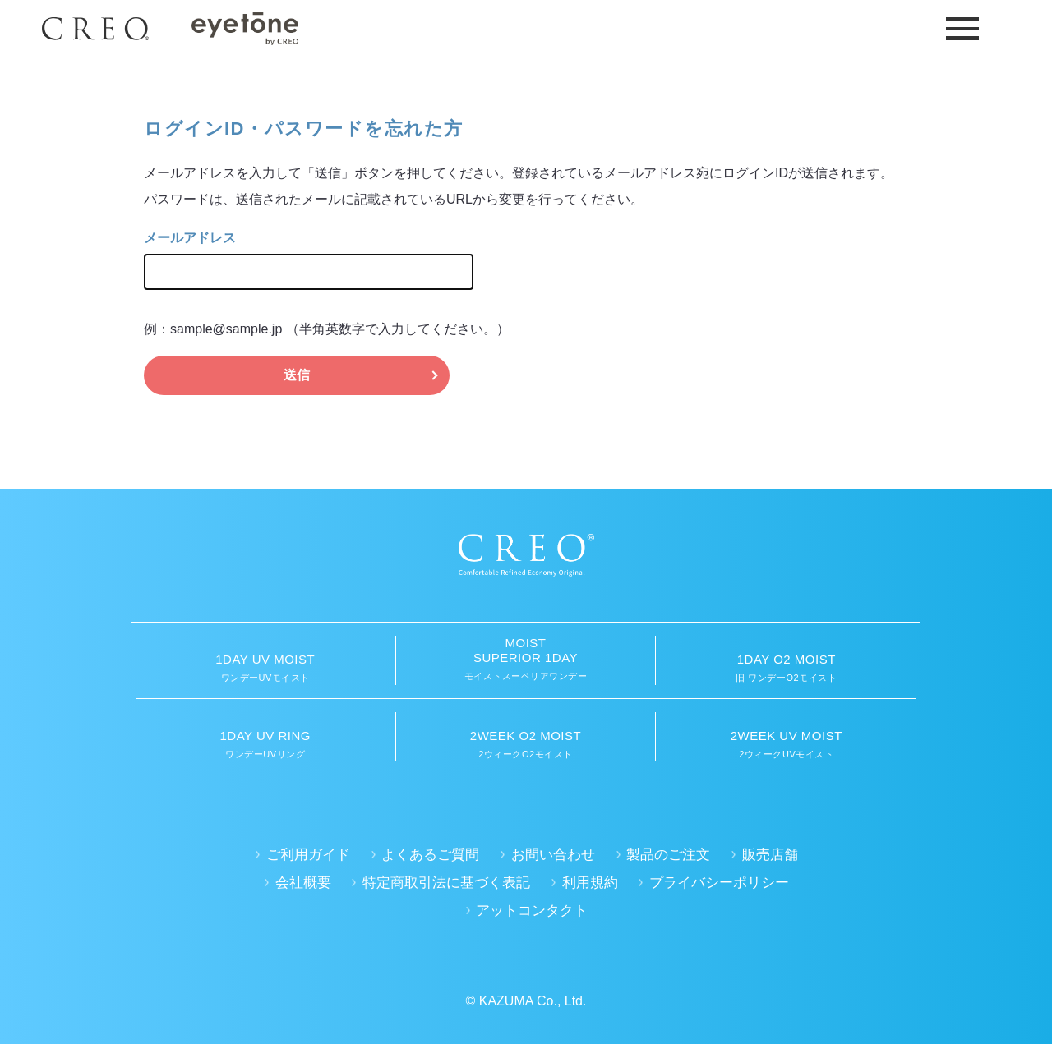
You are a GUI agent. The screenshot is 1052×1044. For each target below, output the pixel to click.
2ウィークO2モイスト (526, 744)
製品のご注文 (668, 854)
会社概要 (303, 882)
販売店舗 (770, 854)
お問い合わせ (553, 854)
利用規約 (590, 882)
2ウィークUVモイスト (786, 744)
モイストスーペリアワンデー (526, 658)
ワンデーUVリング (265, 744)
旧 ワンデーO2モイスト (786, 667)
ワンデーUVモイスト (265, 667)
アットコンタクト (532, 910)
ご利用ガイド (308, 854)
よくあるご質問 (430, 854)
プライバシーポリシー (719, 882)
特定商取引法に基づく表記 (446, 882)
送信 (297, 375)
